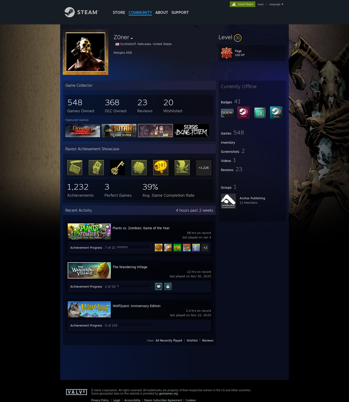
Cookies (191, 400)
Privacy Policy (100, 400)
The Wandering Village (130, 267)
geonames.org (168, 393)
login (261, 4)
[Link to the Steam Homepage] (85, 16)
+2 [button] (205, 247)
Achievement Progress (86, 247)
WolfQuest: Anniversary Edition (136, 306)
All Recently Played (169, 340)
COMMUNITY (140, 12)
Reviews (207, 340)
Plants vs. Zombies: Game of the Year (141, 228)
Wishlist (192, 340)
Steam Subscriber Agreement (163, 400)
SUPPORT (180, 12)
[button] (252, 37)
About (161, 12)
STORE (119, 12)
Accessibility (132, 400)
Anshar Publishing (252, 198)
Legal (116, 400)
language (274, 4)
